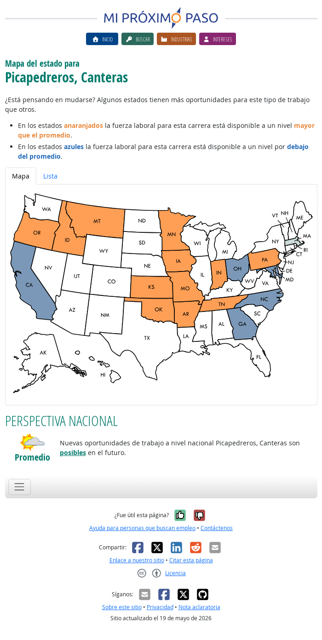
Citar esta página (191, 560)
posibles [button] (73, 452)
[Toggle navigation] (19, 487)
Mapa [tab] (20, 176)
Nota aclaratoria (199, 607)
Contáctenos (217, 528)
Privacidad (160, 607)
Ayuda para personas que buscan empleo (142, 528)
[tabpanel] (161, 294)
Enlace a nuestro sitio (136, 560)
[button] (32, 442)
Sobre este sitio (122, 607)
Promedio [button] (32, 457)
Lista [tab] (50, 176)
